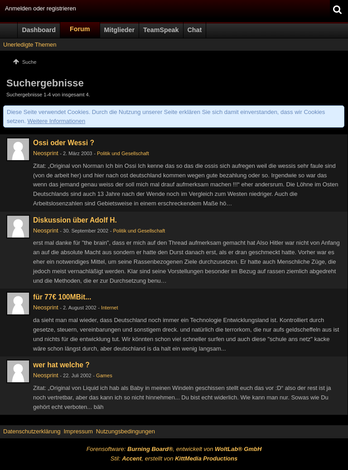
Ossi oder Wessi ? (63, 143)
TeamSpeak (161, 29)
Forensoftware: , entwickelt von (174, 449)
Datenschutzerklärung (31, 431)
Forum (80, 29)
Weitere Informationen (57, 121)
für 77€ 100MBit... (62, 297)
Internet (109, 307)
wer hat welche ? (61, 365)
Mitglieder (119, 29)
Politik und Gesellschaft (123, 153)
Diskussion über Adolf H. (75, 220)
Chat (195, 29)
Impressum (77, 431)
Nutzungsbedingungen (125, 431)
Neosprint (45, 153)
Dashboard (39, 29)
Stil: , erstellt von (174, 458)
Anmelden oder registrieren (40, 8)
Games (104, 375)
